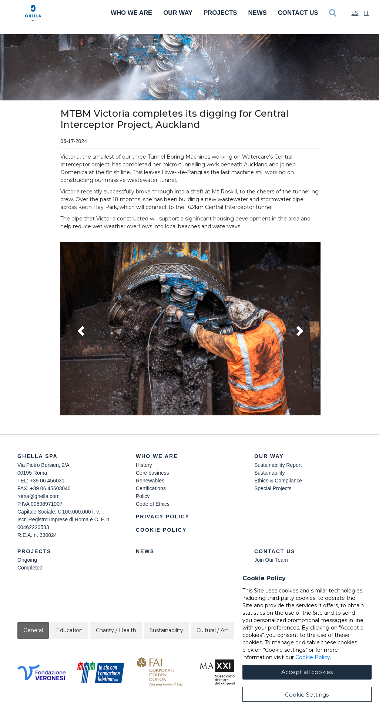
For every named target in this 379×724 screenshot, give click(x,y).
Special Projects (272, 488)
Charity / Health (116, 630)
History (144, 465)
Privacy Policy (163, 516)
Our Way (177, 12)
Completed (30, 568)
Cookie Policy (161, 530)
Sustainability (269, 473)
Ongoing (27, 560)
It (366, 13)
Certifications (151, 488)
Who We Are (131, 12)
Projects (220, 12)
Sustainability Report (278, 465)
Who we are (157, 456)
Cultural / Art (212, 630)
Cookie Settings (307, 694)
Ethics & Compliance (278, 481)
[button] (190, 328)
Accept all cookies (307, 671)
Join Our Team (271, 560)
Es (354, 13)
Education (69, 630)
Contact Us (298, 12)
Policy (143, 496)
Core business (152, 473)
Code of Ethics (153, 504)
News (257, 12)
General (33, 630)
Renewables (150, 481)
